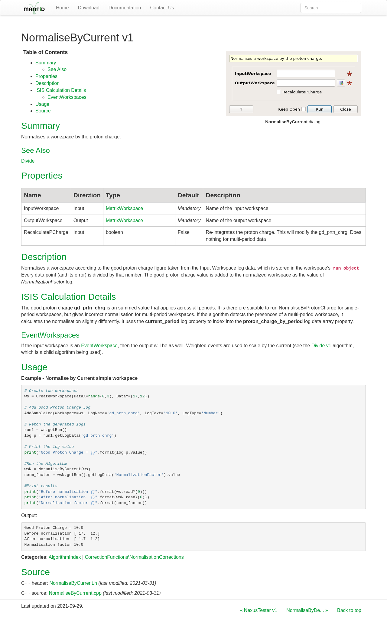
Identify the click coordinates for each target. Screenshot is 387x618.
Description (47, 83)
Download (88, 7)
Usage (42, 104)
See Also (57, 69)
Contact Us (162, 7)
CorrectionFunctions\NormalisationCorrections (134, 557)
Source (43, 110)
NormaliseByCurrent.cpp (75, 593)
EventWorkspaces (66, 97)
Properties (46, 76)
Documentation (125, 7)
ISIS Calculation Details (60, 90)
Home (62, 7)
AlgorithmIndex (65, 557)
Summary (45, 62)
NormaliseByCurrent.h (73, 583)
